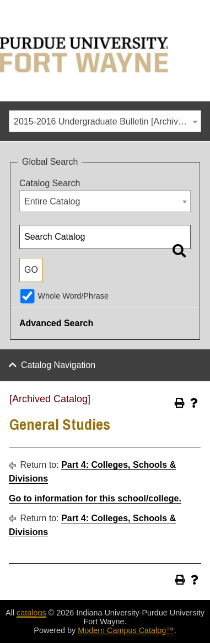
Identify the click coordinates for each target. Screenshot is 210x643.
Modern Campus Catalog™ (126, 630)
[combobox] (105, 121)
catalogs (31, 612)
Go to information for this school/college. (95, 498)
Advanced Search (56, 323)
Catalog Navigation (58, 365)
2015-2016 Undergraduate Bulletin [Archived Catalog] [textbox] (107, 121)
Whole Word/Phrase (73, 295)
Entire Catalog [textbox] (52, 201)
